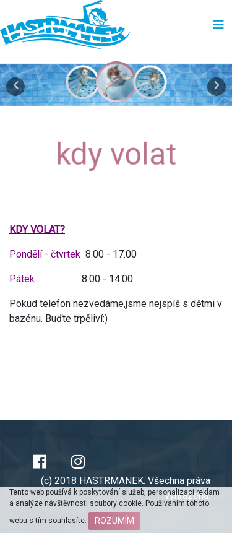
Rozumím (114, 521)
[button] (17, 83)
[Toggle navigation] (218, 24)
